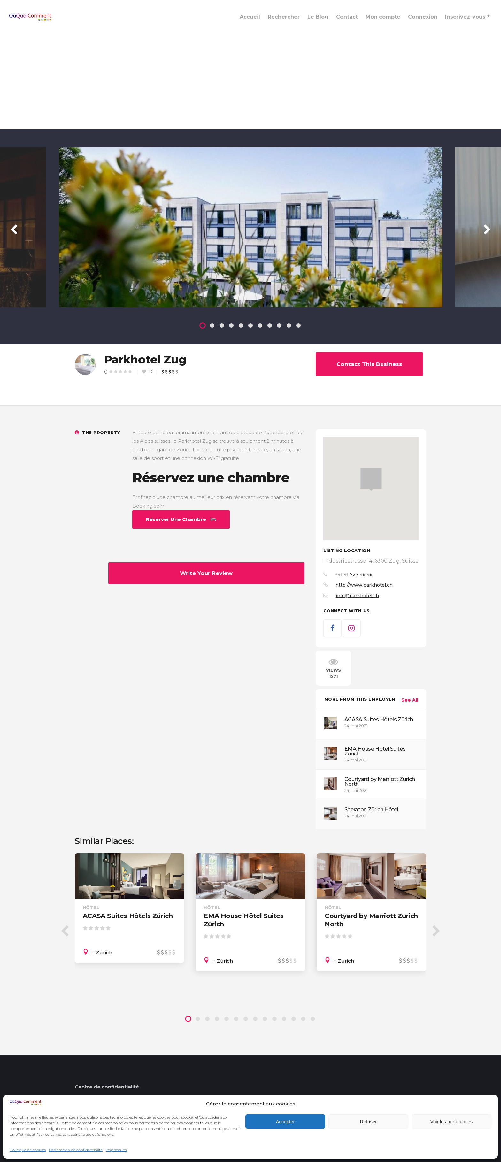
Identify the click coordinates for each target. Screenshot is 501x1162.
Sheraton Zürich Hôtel (371, 810)
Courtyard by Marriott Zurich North (379, 781)
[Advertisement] (250, 81)
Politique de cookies (28, 1149)
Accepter (285, 1121)
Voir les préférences (451, 1121)
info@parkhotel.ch (357, 595)
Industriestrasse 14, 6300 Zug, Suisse (371, 561)
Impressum (116, 1149)
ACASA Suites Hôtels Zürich (378, 719)
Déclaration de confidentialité (76, 1149)
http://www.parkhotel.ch (364, 585)
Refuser (368, 1121)
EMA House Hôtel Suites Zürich (375, 751)
